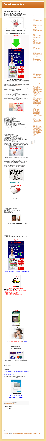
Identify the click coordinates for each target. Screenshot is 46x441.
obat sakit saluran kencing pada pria (37, 103)
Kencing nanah (15, 433)
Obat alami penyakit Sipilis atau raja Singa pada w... (37, 27)
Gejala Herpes (38, 433)
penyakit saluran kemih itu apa (36, 128)
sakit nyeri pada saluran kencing (36, 104)
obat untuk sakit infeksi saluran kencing (37, 98)
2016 (33, 141)
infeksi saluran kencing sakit (36, 125)
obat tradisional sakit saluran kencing (37, 101)
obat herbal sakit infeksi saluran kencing (37, 130)
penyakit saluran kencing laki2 (36, 112)
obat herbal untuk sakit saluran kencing (37, 129)
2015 (33, 142)
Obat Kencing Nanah (6, 433)
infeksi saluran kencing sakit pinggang (37, 127)
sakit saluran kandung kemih (36, 123)
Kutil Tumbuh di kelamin (33, 433)
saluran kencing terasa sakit (36, 86)
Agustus (34, 15)
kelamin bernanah (21, 433)
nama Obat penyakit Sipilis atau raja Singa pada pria (37, 36)
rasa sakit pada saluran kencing (36, 93)
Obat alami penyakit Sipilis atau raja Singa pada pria (37, 29)
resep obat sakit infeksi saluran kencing (37, 91)
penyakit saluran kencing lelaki (36, 113)
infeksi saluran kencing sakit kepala (37, 124)
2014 (33, 143)
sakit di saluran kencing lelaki (36, 111)
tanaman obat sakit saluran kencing (37, 100)
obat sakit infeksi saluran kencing (37, 102)
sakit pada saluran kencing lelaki (36, 116)
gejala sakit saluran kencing (36, 133)
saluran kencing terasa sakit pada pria (37, 83)
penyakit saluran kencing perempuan (37, 95)
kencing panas (29, 433)
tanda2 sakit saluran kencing (36, 84)
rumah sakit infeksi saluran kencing (37, 94)
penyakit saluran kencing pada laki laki (37, 115)
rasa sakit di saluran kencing (36, 92)
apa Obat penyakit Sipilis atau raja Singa (37, 53)
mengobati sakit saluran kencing (36, 110)
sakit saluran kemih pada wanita (36, 59)
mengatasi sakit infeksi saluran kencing (37, 106)
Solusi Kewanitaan (14, 4)
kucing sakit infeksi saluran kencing (37, 120)
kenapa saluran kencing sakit (36, 119)
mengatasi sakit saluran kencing (36, 109)
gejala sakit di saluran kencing (36, 136)
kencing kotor (25, 433)
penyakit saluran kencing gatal (36, 134)
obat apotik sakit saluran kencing (36, 99)
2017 (33, 12)
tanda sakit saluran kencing (36, 85)
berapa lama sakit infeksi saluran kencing (37, 114)
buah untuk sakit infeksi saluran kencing (37, 74)
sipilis (18, 433)
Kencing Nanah (18, 85)
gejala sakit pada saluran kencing (37, 132)
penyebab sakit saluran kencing (36, 87)
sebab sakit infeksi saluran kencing (37, 88)
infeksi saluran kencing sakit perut (37, 126)
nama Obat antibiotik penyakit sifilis (37, 42)
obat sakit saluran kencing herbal (36, 131)
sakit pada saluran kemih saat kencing (37, 89)
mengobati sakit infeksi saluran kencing (9, 403)
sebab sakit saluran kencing (36, 90)
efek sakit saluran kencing (36, 135)
